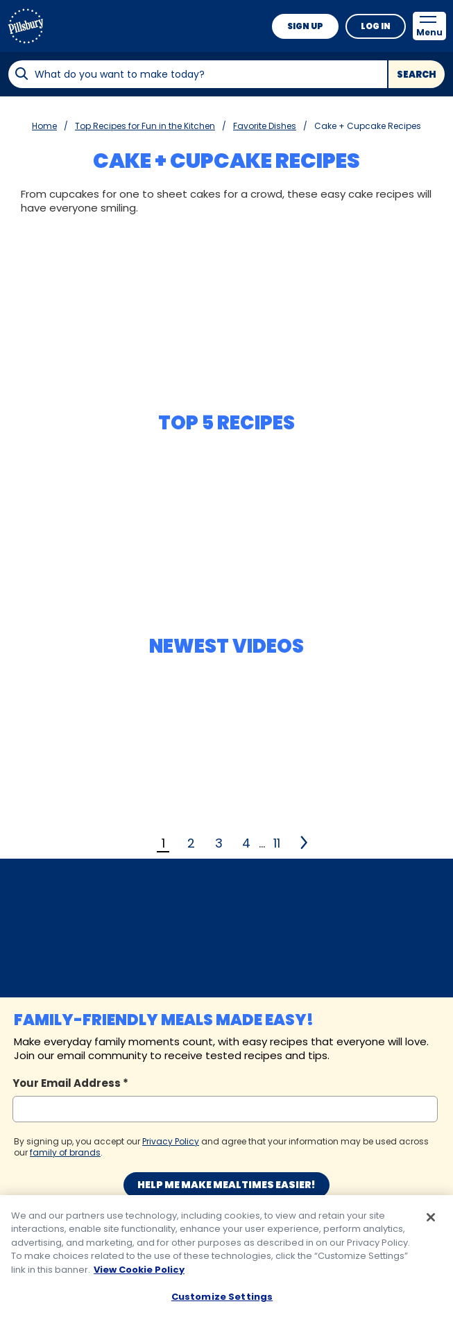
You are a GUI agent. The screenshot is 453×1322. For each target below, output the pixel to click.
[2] (305, 842)
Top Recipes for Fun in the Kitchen (145, 126)
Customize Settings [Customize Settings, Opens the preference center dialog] (222, 1303)
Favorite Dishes (264, 126)
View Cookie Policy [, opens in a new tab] (139, 1275)
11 (276, 843)
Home (44, 126)
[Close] (431, 1223)
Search (416, 74)
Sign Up (305, 26)
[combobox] (197, 74)
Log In (376, 26)
